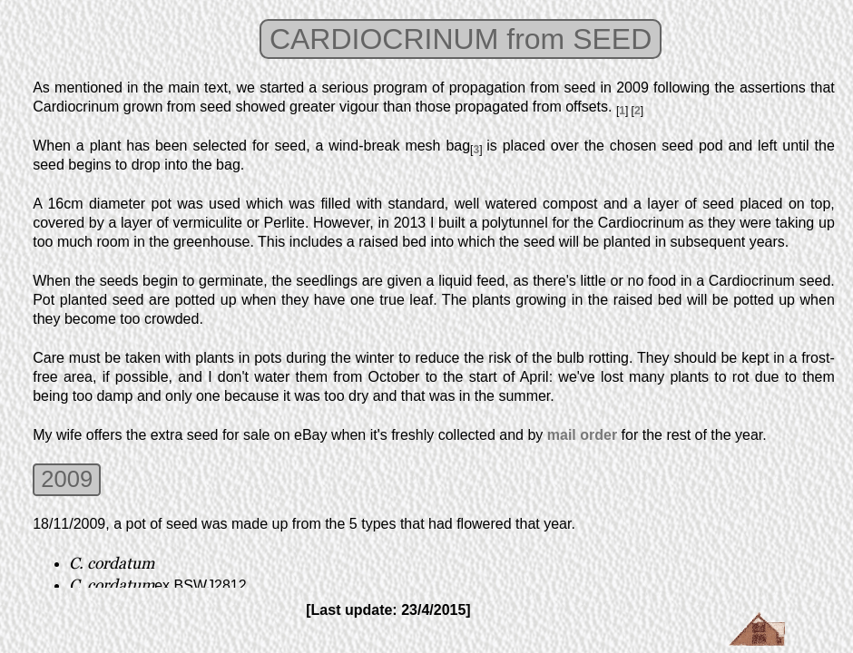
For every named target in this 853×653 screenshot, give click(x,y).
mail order (582, 435)
